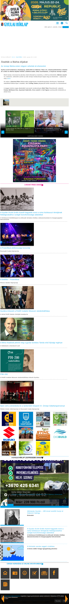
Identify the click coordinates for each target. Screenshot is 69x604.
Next (66, 499)
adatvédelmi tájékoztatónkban (12, 596)
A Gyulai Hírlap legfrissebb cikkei (26, 458)
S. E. (13, 57)
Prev (9, 499)
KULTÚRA (19, 57)
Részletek (58, 601)
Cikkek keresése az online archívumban (23, 564)
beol (9, 78)
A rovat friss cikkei (32, 185)
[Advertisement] (34, 41)
